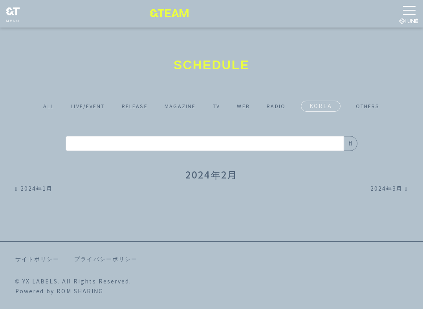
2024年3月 (389, 189)
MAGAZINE (180, 106)
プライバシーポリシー (105, 259)
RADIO (288, 106)
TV (221, 106)
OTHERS (384, 106)
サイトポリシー (37, 259)
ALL (31, 106)
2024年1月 (34, 189)
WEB (251, 106)
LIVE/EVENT (75, 106)
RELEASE (129, 106)
